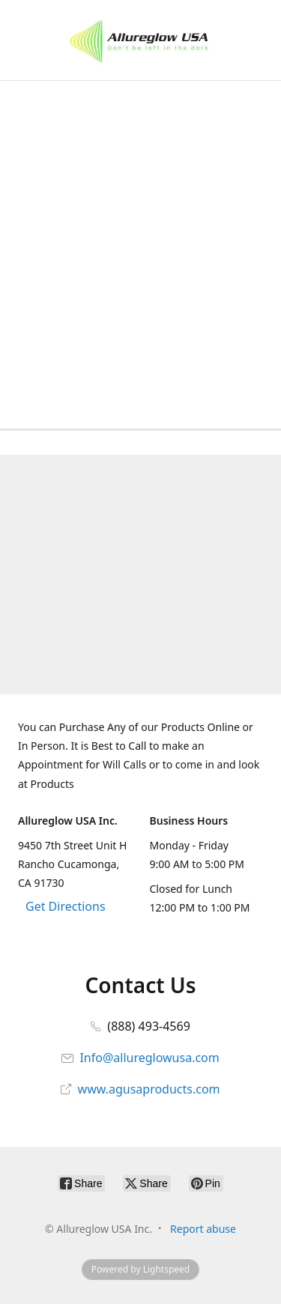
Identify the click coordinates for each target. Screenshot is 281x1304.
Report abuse (203, 1229)
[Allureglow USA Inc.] (140, 40)
